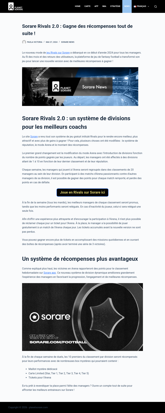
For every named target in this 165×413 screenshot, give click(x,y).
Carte (87, 6)
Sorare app (50, 272)
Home (77, 6)
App (96, 6)
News (127, 6)
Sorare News (67, 42)
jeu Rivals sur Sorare (58, 52)
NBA (104, 6)
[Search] (155, 6)
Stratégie (115, 6)
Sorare (34, 136)
